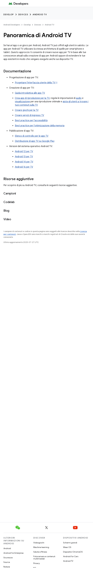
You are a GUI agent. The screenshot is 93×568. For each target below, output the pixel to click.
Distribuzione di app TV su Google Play (34, 141)
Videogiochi (38, 542)
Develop (8, 14)
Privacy (36, 563)
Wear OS (67, 547)
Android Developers (11, 24)
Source (6, 562)
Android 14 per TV (24, 161)
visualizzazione (22, 101)
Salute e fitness (40, 552)
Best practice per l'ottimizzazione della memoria (39, 125)
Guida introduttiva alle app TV (30, 93)
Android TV (40, 14)
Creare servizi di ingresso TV (29, 115)
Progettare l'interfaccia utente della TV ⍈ (36, 82)
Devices (23, 14)
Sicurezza (8, 557)
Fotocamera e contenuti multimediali (44, 557)
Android (7, 548)
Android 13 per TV (24, 156)
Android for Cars (70, 556)
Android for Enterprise (13, 553)
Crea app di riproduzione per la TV (32, 98)
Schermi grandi (70, 542)
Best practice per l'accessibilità (31, 120)
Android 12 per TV (24, 151)
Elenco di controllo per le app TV (31, 136)
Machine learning (41, 547)
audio (79, 98)
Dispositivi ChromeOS (73, 552)
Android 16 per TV (24, 166)
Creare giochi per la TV (26, 110)
